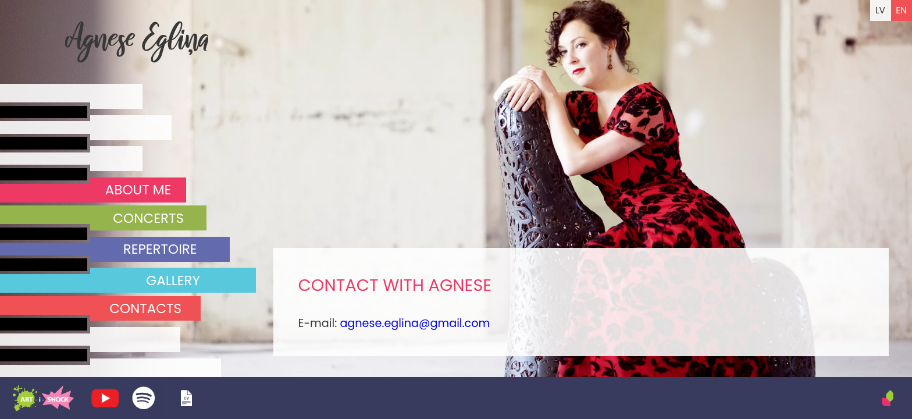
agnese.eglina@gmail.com (415, 323)
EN (901, 10)
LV (880, 10)
